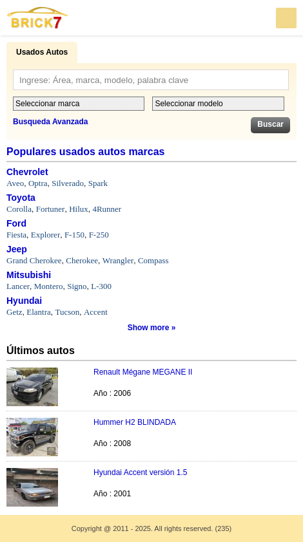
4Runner (106, 209)
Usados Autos (42, 52)
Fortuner (50, 209)
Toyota (20, 197)
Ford (16, 223)
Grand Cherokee (34, 260)
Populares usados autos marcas (85, 151)
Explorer (45, 234)
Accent (96, 312)
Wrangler (118, 260)
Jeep (16, 249)
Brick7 (38, 17)
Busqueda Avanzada (50, 121)
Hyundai (24, 300)
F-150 (74, 234)
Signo (76, 286)
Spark (98, 183)
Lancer (18, 286)
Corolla (19, 209)
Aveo (15, 183)
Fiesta (16, 234)
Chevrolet (27, 172)
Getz (14, 312)
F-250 (99, 234)
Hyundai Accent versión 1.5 (140, 472)
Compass (153, 260)
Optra (38, 183)
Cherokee (82, 260)
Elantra (38, 312)
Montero (48, 286)
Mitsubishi (28, 275)
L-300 (101, 286)
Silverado (68, 183)
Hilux (78, 209)
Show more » (152, 327)
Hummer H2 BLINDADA (134, 422)
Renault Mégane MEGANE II (142, 372)
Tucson (67, 312)
